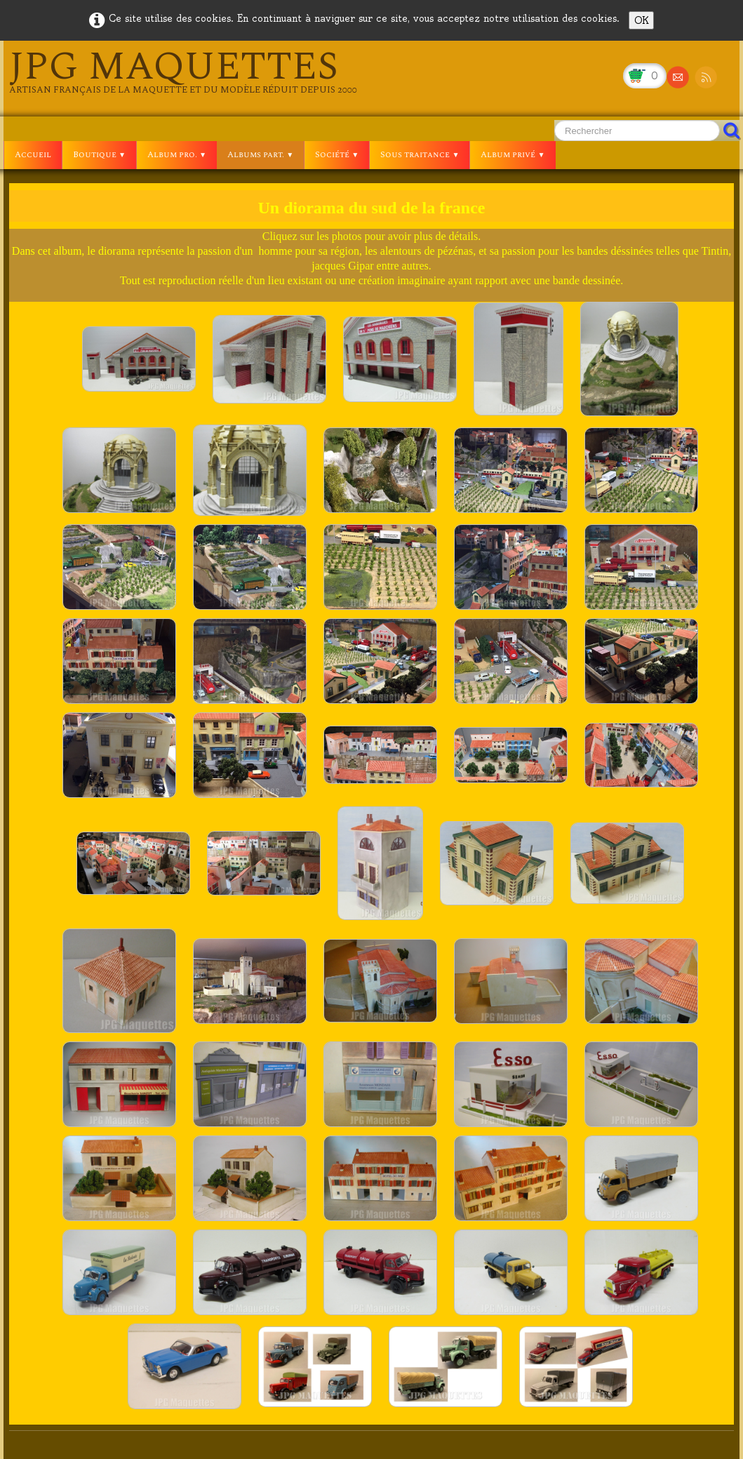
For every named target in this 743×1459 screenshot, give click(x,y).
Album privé (512, 154)
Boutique (99, 154)
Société (337, 154)
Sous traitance (419, 154)
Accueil (33, 154)
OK (641, 20)
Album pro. (176, 154)
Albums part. (260, 154)
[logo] (183, 71)
